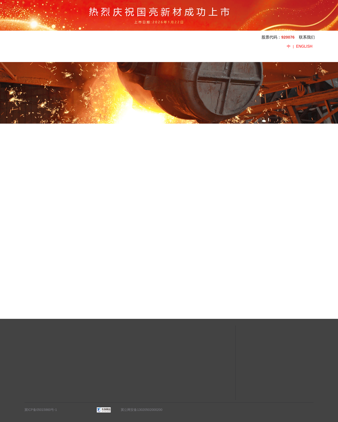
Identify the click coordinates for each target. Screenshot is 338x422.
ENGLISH (304, 46)
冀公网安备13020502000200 (139, 410)
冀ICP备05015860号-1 (40, 410)
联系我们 (307, 37)
